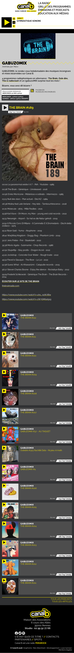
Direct (20, 18)
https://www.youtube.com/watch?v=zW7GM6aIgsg (26, 299)
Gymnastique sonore (29, 21)
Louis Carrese (65, 648)
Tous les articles (62, 601)
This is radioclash (10, 81)
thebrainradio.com (10, 286)
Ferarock (40, 643)
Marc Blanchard (39, 648)
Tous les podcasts (61, 599)
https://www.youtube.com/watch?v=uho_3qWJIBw (26, 295)
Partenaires (23, 639)
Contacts (52, 636)
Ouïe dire (63, 78)
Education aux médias (53, 13)
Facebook (40, 90)
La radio (44, 3)
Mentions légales (65, 650)
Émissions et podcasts (53, 10)
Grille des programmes (54, 6)
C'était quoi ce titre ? (29, 636)
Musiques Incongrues (45, 92)
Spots (38, 639)
